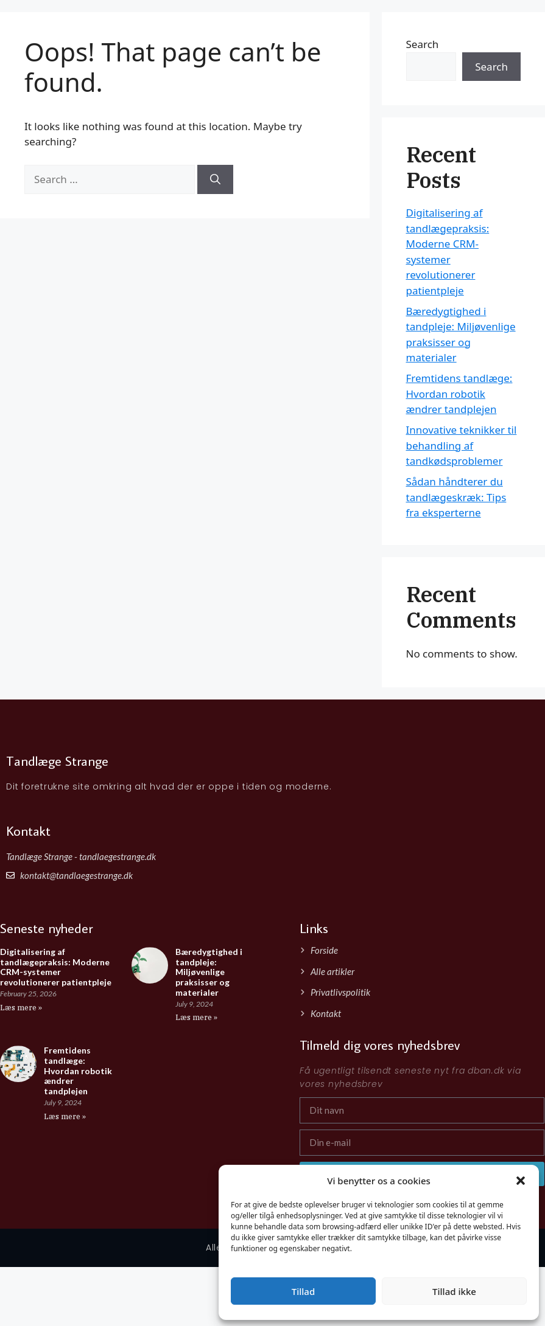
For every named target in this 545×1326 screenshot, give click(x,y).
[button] (521, 1181)
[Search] (215, 179)
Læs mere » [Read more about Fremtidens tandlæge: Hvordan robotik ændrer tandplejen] (65, 1116)
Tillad (303, 1291)
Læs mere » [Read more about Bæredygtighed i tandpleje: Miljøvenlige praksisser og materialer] (196, 1017)
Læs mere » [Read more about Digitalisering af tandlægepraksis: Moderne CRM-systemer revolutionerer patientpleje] (21, 1007)
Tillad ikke (454, 1291)
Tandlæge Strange (92, 23)
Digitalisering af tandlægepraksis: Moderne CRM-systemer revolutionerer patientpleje (55, 966)
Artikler (496, 30)
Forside (450, 30)
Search (491, 67)
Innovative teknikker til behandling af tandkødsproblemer (461, 445)
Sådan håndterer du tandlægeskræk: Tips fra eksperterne (456, 496)
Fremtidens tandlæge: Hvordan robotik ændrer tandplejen (459, 393)
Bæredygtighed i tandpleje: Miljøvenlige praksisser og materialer (208, 972)
